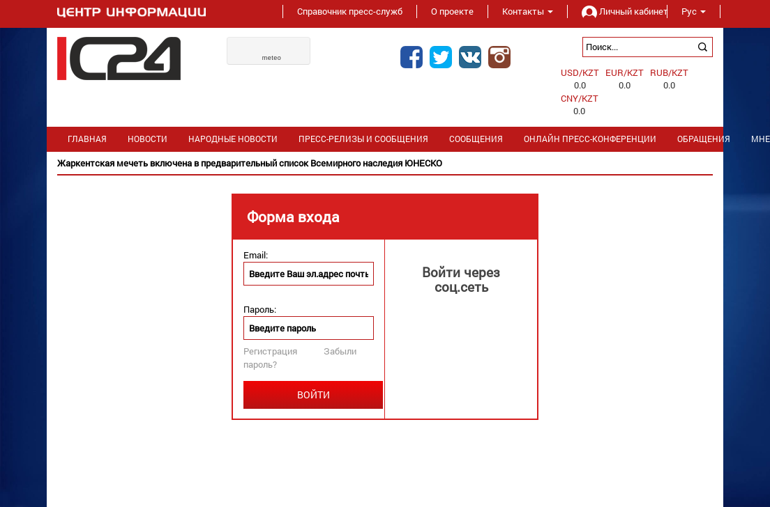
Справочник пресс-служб (349, 11)
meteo (272, 57)
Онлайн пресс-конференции (590, 139)
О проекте (452, 11)
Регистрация (270, 351)
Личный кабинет (617, 11)
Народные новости (233, 139)
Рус (693, 11)
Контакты (527, 11)
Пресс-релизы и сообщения (363, 139)
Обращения (703, 139)
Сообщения (476, 139)
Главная (87, 139)
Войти (313, 394)
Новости (147, 139)
